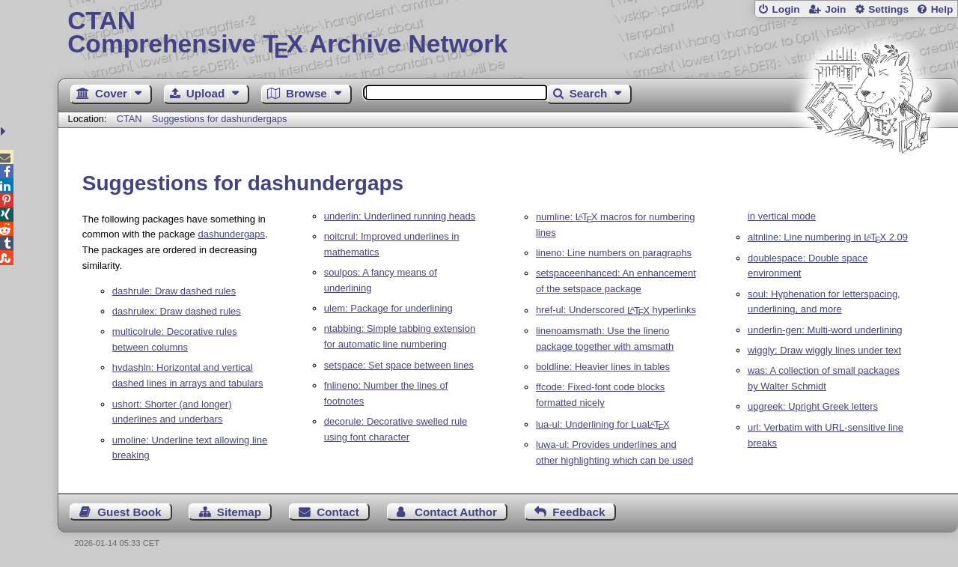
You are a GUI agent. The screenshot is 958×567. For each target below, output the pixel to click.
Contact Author (456, 512)
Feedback (578, 512)
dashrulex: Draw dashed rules (176, 311)
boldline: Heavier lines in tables (603, 366)
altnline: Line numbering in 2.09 (828, 237)
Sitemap (239, 512)
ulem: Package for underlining (388, 308)
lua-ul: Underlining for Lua (603, 424)
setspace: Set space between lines (399, 365)
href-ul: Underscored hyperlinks (616, 310)
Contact (338, 512)
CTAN (129, 118)
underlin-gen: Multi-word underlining (825, 330)
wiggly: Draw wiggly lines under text (824, 350)
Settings (888, 9)
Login (785, 9)
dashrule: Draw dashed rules (174, 291)
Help (942, 9)
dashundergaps (231, 234)
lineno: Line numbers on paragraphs (614, 252)
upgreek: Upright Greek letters (813, 406)
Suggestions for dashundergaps (219, 118)
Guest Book (129, 512)
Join (835, 9)
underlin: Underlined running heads (399, 216)
